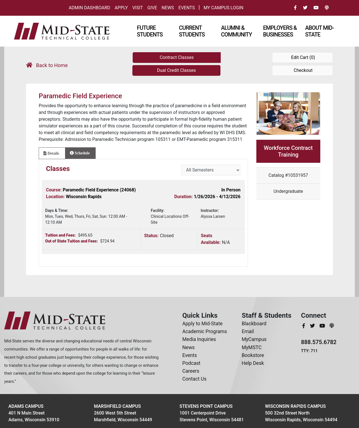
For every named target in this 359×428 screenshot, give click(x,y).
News (168, 7)
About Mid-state (319, 31)
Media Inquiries (199, 339)
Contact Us (194, 379)
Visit (137, 7)
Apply (121, 7)
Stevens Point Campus (206, 406)
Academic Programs (204, 331)
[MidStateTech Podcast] (331, 326)
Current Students (192, 31)
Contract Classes (177, 57)
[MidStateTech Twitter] (313, 326)
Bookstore (253, 355)
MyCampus (254, 339)
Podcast (191, 363)
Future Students (150, 31)
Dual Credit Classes (176, 70)
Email (248, 331)
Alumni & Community (236, 31)
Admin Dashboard (89, 7)
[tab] (52, 153)
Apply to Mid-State (202, 323)
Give (152, 7)
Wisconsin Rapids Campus (295, 406)
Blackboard (254, 323)
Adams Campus (25, 406)
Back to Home (47, 65)
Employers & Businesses (280, 31)
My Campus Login (223, 7)
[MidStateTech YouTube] (322, 326)
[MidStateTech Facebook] (304, 326)
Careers (190, 371)
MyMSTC (252, 347)
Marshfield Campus (117, 406)
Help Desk (253, 363)
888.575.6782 (319, 342)
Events (186, 7)
